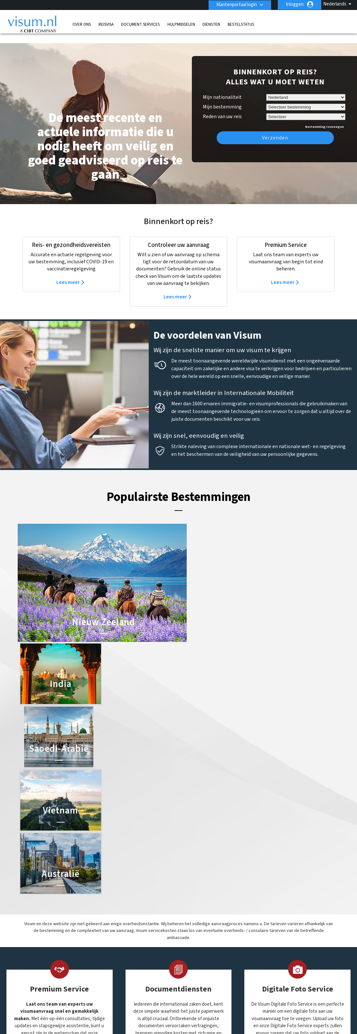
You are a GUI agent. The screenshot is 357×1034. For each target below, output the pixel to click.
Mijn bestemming (222, 97)
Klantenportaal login (236, 4)
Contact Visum (267, 929)
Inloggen (295, 4)
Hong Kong (151, 944)
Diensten (211, 24)
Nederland (150, 958)
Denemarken (152, 929)
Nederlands (334, 4)
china (113, 929)
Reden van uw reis (222, 105)
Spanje (146, 973)
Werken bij (155, 1016)
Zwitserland (152, 987)
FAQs (151, 1009)
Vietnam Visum (195, 950)
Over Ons (81, 24)
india (144, 951)
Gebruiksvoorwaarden (227, 1009)
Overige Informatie (279, 1009)
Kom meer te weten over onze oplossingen (92, 1009)
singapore (118, 973)
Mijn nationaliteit (222, 87)
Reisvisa (106, 24)
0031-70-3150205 (269, 915)
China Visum (192, 921)
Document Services (140, 24)
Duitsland (117, 937)
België (146, 915)
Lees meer (68, 272)
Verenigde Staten (157, 980)
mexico (115, 958)
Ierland (115, 951)
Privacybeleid (181, 1009)
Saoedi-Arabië (194, 943)
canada (147, 922)
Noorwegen (120, 966)
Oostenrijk (150, 966)
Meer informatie (57, 799)
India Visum (191, 929)
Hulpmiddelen (181, 24)
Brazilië (115, 922)
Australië (117, 915)
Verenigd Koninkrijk (127, 980)
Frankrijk (116, 944)
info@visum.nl (267, 922)
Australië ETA (193, 936)
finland (147, 937)
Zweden (116, 987)
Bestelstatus (241, 24)
